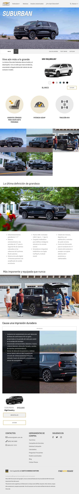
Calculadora (32, 449)
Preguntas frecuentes (17, 476)
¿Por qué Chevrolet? (52, 4)
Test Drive (32, 440)
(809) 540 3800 (11, 441)
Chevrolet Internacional (29, 476)
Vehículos (16, 4)
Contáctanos (9, 476)
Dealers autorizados (37, 4)
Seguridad (39, 328)
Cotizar (72, 87)
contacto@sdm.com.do (14, 437)
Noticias (25, 4)
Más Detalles (14, 415)
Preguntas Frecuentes (36, 453)
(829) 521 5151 (11, 445)
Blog (30, 459)
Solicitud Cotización (35, 446)
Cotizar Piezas (33, 462)
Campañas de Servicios (36, 443)
